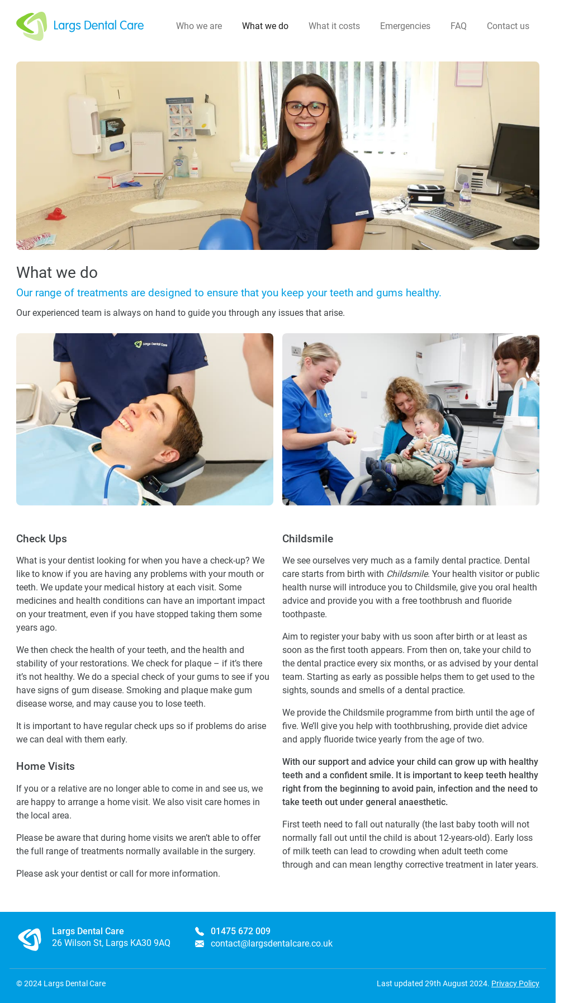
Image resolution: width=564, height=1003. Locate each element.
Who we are (199, 26)
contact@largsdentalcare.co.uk (272, 943)
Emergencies (405, 26)
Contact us (508, 26)
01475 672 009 (241, 931)
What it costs (334, 26)
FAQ (459, 26)
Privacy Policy (515, 983)
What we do (265, 26)
